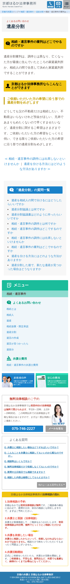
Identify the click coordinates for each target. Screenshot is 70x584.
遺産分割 (39, 12)
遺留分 (10, 349)
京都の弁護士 (7, 12)
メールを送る (56, 428)
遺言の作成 (13, 337)
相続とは (11, 309)
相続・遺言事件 (27, 12)
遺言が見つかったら (17, 343)
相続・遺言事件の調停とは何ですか (33, 223)
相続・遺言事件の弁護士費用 (22, 365)
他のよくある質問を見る (50, 485)
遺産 (9, 320)
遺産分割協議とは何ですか (28, 209)
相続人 (10, 314)
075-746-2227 (23, 429)
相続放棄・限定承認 (17, 326)
